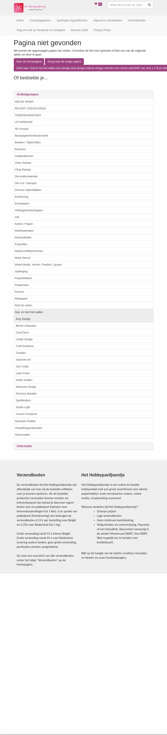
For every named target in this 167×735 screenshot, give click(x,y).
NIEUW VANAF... (25, 101)
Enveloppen (22, 203)
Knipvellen (21, 244)
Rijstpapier (21, 298)
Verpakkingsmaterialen (28, 427)
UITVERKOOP (24, 122)
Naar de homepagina (29, 61)
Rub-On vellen (23, 305)
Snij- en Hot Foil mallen (29, 312)
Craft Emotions (25, 346)
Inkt (17, 217)
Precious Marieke (26, 393)
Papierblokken (23, 278)
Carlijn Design (24, 339)
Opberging (21, 271)
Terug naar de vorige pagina (64, 61)
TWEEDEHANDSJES (28, 115)
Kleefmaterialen (24, 230)
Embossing (21, 196)
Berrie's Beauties (26, 325)
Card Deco (22, 332)
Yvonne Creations (26, 414)
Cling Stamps (23, 169)
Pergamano (22, 285)
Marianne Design (26, 386)
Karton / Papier (24, 223)
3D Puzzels (22, 128)
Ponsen (19, 291)
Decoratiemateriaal (26, 176)
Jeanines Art (23, 359)
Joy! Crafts (22, 366)
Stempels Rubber (25, 421)
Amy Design (23, 318)
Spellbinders (23, 400)
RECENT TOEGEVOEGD (30, 108)
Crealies (21, 352)
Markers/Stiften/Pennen (29, 251)
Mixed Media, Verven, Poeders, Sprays (38, 264)
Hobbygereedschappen (29, 210)
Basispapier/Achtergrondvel (31, 135)
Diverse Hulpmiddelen (28, 189)
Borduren (20, 149)
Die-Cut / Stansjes (26, 183)
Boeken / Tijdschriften (28, 142)
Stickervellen (22, 434)
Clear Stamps (23, 162)
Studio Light (23, 407)
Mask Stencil (22, 257)
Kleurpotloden (23, 237)
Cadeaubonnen (24, 156)
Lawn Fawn (23, 373)
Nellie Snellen (24, 380)
